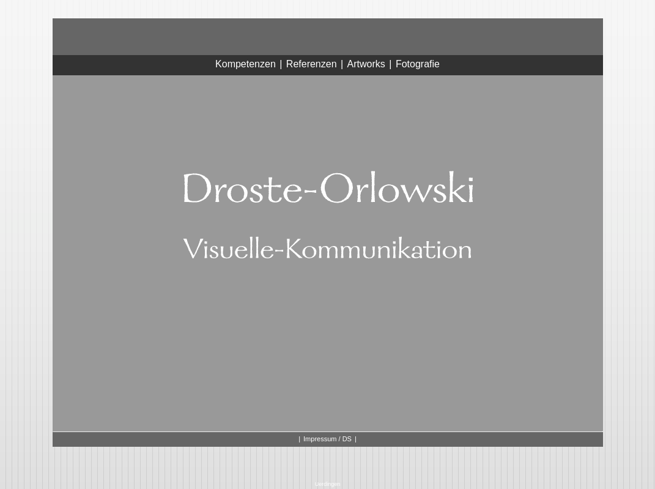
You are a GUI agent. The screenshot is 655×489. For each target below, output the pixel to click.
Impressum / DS (327, 438)
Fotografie (418, 64)
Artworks (366, 64)
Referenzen (311, 64)
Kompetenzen (245, 64)
